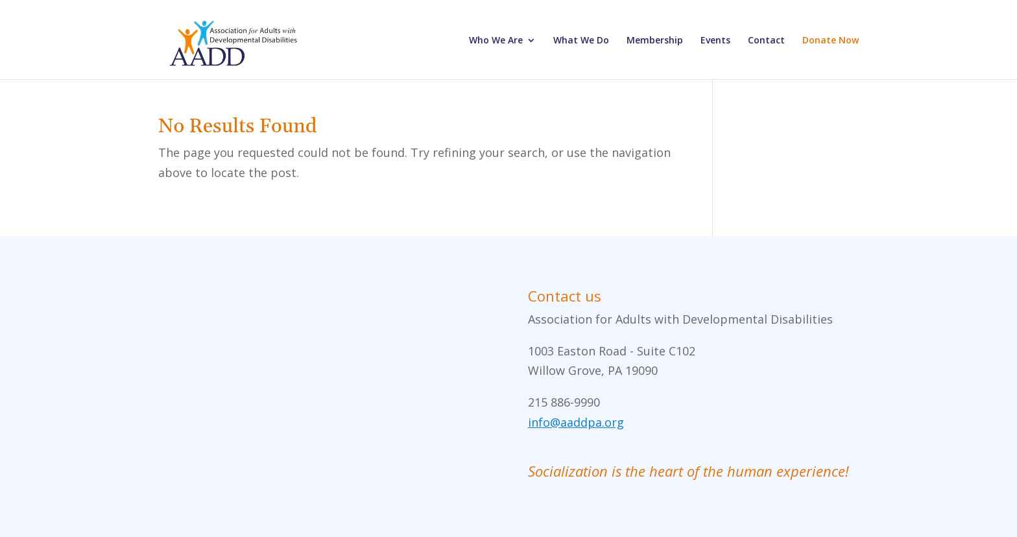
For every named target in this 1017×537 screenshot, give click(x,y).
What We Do (581, 41)
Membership (655, 41)
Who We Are (496, 41)
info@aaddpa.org (576, 422)
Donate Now (830, 41)
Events (715, 41)
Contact (766, 41)
